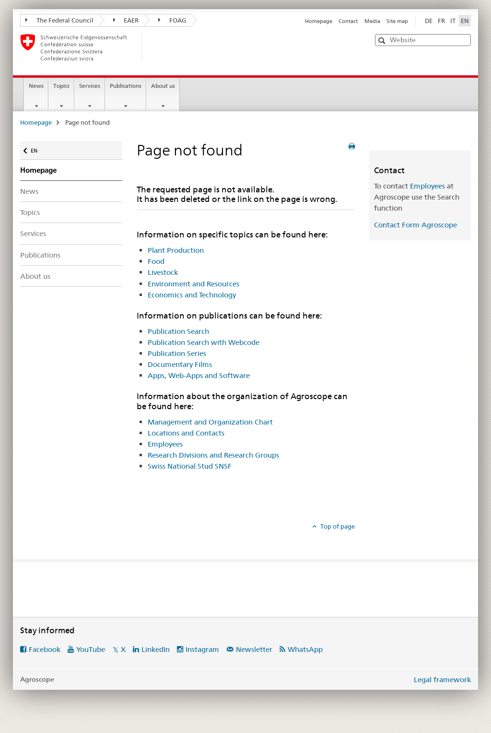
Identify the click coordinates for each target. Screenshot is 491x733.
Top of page (337, 526)
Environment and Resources (193, 283)
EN (36, 148)
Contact (348, 21)
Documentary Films (180, 364)
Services (89, 85)
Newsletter (254, 649)
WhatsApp (305, 649)
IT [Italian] (453, 20)
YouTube (90, 649)
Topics (61, 85)
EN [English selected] (465, 20)
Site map (397, 21)
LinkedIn (155, 649)
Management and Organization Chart (210, 421)
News (36, 85)
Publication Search (178, 331)
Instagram (202, 649)
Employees (165, 444)
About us (163, 85)
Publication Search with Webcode (203, 342)
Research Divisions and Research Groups (213, 455)
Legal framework (442, 679)
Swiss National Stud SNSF (190, 466)
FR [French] (441, 20)
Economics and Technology (192, 294)
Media (372, 21)
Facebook (44, 649)
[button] (382, 41)
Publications (125, 85)
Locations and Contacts (186, 432)
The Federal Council (59, 20)
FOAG (172, 20)
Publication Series (177, 353)
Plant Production (176, 250)
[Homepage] (156, 47)
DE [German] (429, 20)
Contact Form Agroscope (415, 224)
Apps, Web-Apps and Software (199, 375)
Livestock (163, 272)
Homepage (318, 21)
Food (156, 261)
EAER (126, 20)
